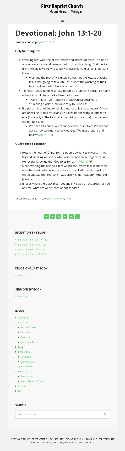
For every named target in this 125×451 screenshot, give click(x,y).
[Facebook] (46, 216)
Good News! (25, 366)
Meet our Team (29, 342)
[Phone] (77, 216)
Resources (24, 351)
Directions (57, 442)
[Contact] (71, 216)
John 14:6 (46, 135)
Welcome (23, 317)
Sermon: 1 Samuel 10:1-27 (32, 239)
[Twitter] (52, 216)
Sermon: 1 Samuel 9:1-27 (32, 244)
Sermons (23, 296)
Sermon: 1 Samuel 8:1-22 (32, 254)
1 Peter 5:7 (83, 161)
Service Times (28, 327)
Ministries (23, 371)
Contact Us (24, 386)
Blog (20, 347)
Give (20, 391)
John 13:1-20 (47, 42)
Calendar (26, 337)
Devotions (58, 198)
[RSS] (65, 216)
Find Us (25, 332)
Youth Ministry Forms (33, 381)
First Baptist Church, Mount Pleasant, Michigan (62, 8)
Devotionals (27, 361)
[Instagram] (58, 216)
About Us (23, 322)
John (68, 198)
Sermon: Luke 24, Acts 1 (31, 249)
